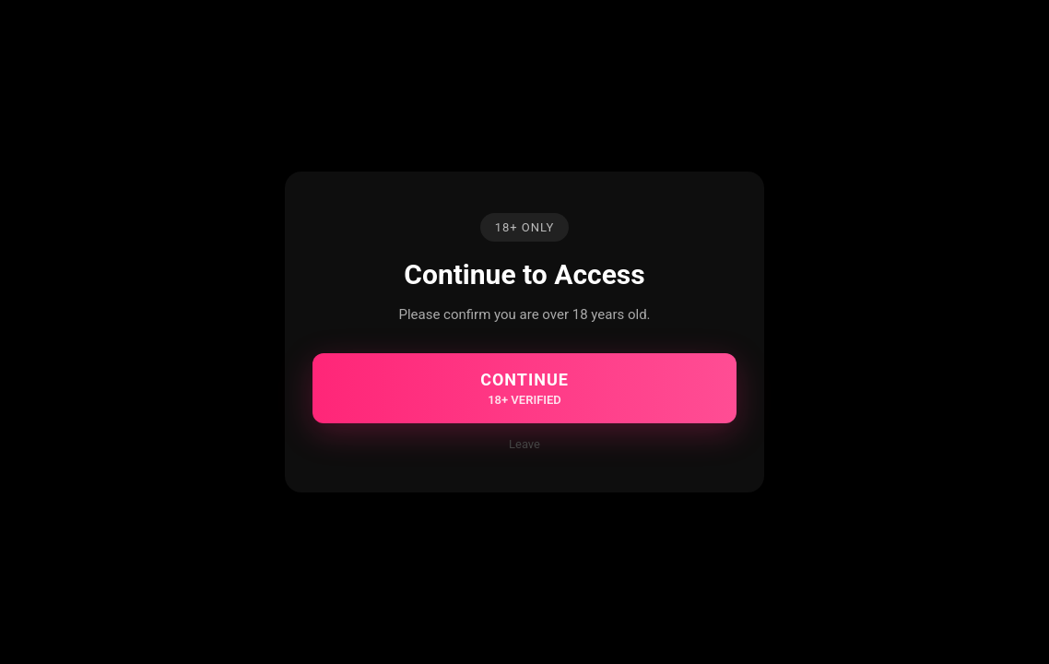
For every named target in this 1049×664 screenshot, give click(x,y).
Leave (524, 444)
